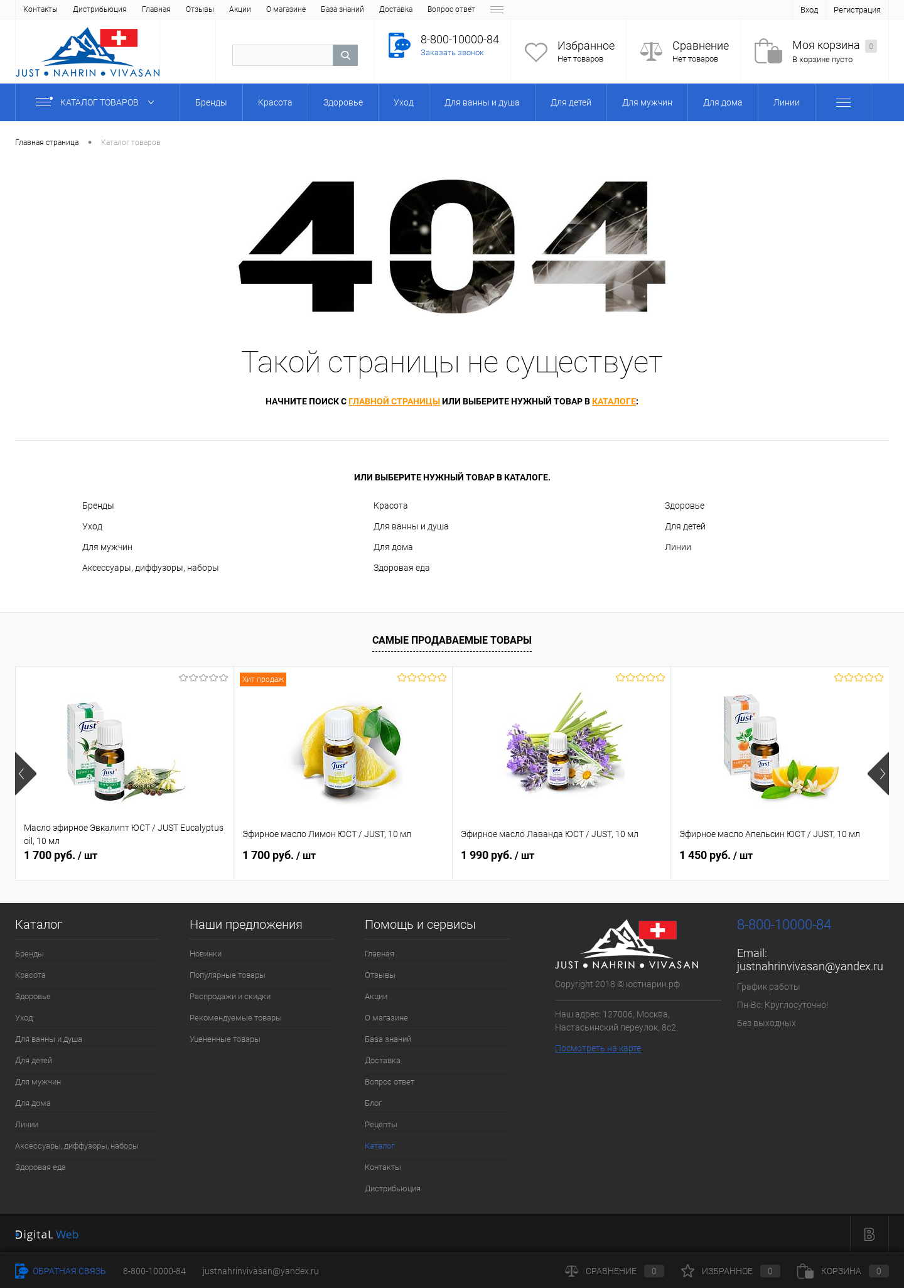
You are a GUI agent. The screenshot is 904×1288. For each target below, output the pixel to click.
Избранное (586, 45)
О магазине (167, 9)
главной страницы (394, 401)
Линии (678, 547)
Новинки (206, 953)
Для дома (393, 547)
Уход (92, 526)
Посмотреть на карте (598, 1048)
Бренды (98, 506)
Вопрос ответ (333, 9)
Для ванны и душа (411, 526)
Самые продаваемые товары (452, 640)
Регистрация (857, 9)
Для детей (685, 526)
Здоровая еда (402, 568)
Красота (391, 506)
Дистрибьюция (393, 1188)
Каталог (463, 9)
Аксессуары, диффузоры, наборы (150, 568)
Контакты (383, 1167)
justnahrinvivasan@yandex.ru (810, 966)
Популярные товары (228, 975)
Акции (121, 9)
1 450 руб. (716, 855)
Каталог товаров (97, 102)
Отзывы (81, 9)
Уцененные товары (225, 1039)
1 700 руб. (60, 855)
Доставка (277, 9)
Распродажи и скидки (230, 996)
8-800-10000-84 (154, 1271)
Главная (37, 9)
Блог (380, 9)
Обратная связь (60, 1271)
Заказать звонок (452, 52)
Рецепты (419, 9)
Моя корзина (834, 45)
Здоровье (684, 506)
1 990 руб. (497, 855)
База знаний (223, 9)
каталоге (614, 401)
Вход (809, 9)
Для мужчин (107, 547)
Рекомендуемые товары (236, 1017)
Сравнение (700, 45)
